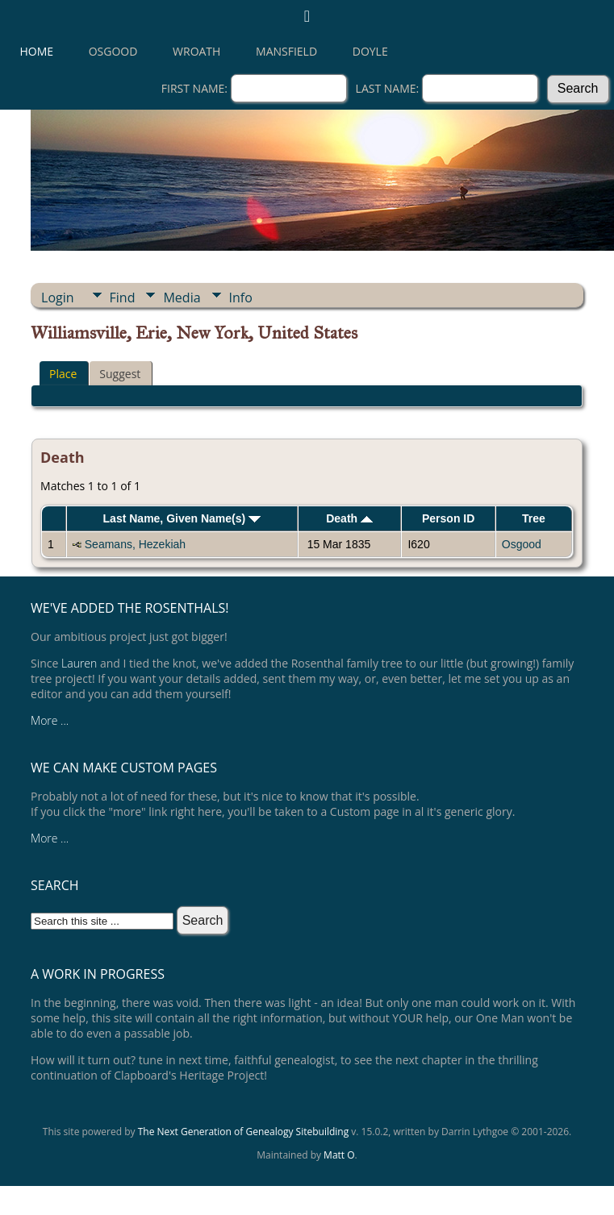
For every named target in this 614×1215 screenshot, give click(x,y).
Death (349, 518)
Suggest (119, 373)
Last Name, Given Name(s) (182, 518)
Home (37, 51)
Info (241, 297)
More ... (50, 720)
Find (123, 297)
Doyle (370, 51)
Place (63, 373)
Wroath (196, 51)
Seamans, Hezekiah (135, 544)
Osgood (113, 51)
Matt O (339, 1155)
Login (57, 297)
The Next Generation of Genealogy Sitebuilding (243, 1131)
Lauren (79, 663)
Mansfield (286, 51)
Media (181, 297)
